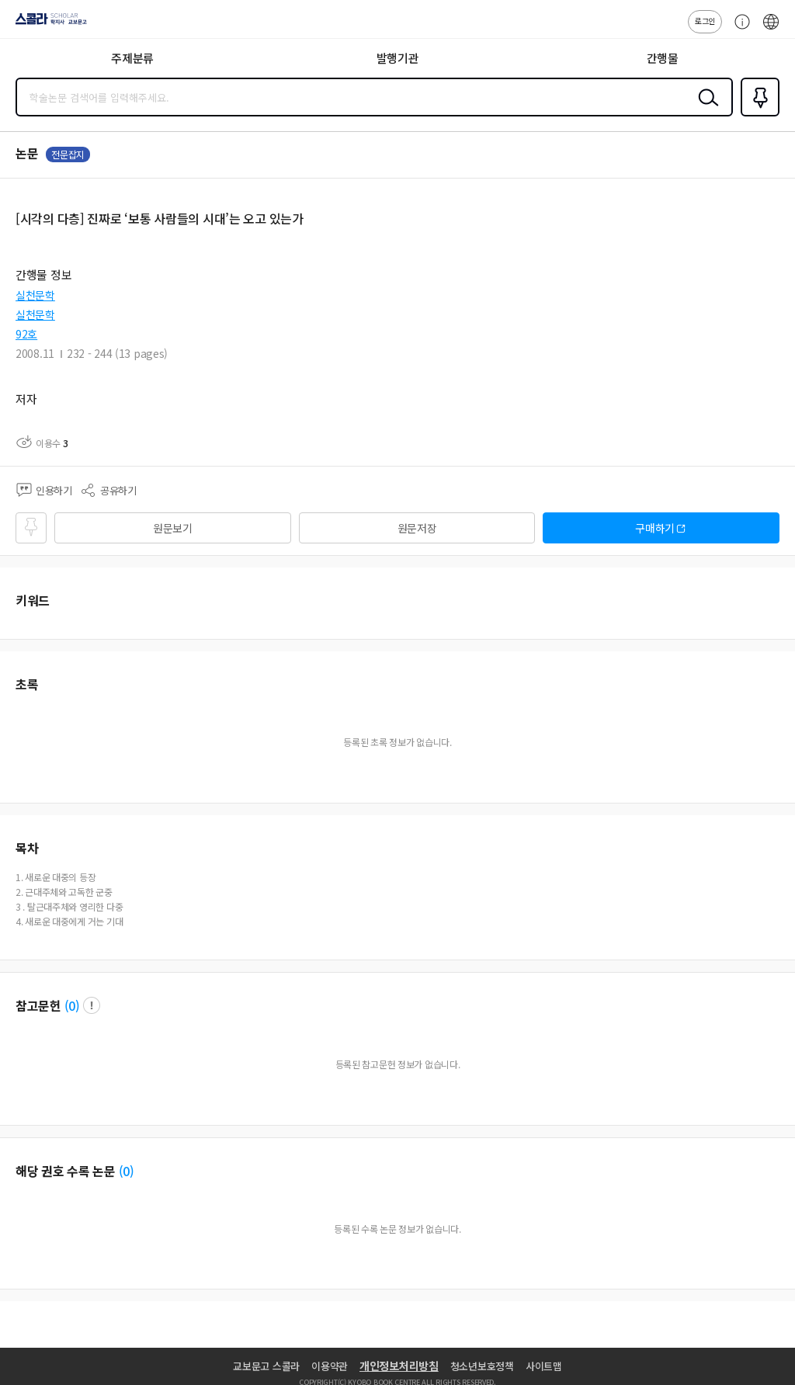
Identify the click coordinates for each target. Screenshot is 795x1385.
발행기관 (398, 58)
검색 (705, 109)
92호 (26, 334)
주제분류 (132, 58)
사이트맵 (544, 1366)
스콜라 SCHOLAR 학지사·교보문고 (47, 24)
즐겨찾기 (757, 114)
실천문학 (35, 295)
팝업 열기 (91, 1005)
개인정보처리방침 (399, 1365)
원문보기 (173, 528)
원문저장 (417, 528)
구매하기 (655, 528)
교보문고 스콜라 (266, 1366)
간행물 (663, 58)
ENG (770, 29)
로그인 (705, 20)
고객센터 (738, 29)
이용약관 (329, 1366)
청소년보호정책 (482, 1366)
